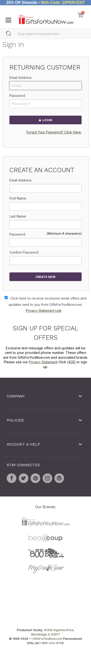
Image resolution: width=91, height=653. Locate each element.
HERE (71, 362)
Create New (45, 277)
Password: (17, 234)
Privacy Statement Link (44, 310)
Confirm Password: (24, 252)
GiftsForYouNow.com (47, 638)
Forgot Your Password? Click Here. (54, 132)
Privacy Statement (43, 362)
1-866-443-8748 (51, 643)
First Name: (18, 198)
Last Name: (17, 216)
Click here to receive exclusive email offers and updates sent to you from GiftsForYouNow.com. (47, 304)
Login (45, 120)
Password (17, 96)
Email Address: (20, 77)
